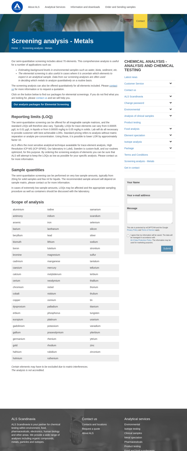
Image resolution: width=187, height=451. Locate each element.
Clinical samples (133, 433)
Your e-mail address (138, 195)
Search (125, 21)
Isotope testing (132, 428)
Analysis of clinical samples (139, 116)
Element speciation (134, 135)
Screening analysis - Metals (139, 161)
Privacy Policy (132, 230)
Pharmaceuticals (133, 442)
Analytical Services (55, 7)
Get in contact (131, 167)
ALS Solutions (157, 21)
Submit (167, 248)
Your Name (133, 182)
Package (129, 148)
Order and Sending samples (120, 7)
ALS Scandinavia (133, 96)
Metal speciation (133, 437)
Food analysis (131, 128)
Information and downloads (85, 7)
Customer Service (134, 83)
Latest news (130, 77)
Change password (134, 103)
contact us (41, 98)
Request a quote (91, 428)
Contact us (130, 90)
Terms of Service (148, 230)
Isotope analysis (133, 141)
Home (15, 48)
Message (132, 208)
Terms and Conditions (136, 154)
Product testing (132, 122)
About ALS (34, 7)
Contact (140, 21)
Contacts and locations (94, 424)
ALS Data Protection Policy (140, 240)
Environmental (132, 109)
